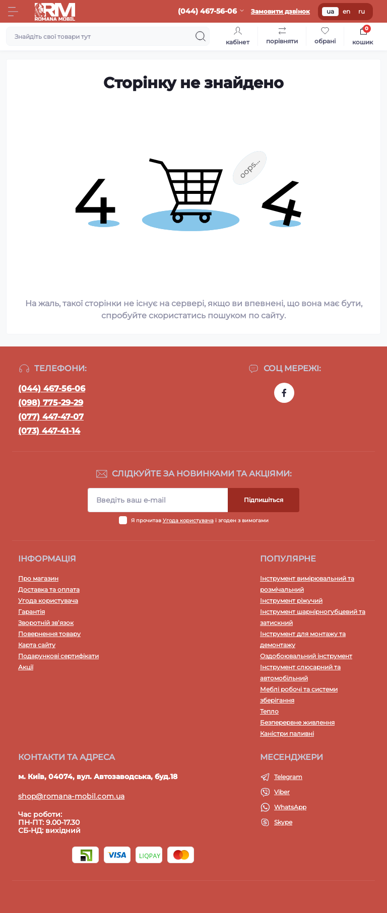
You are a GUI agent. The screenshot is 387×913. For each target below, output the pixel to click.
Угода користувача (188, 520)
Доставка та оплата (49, 589)
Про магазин (38, 578)
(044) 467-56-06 (51, 388)
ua (330, 11)
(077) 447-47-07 (51, 417)
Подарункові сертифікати (58, 656)
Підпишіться (263, 500)
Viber (282, 792)
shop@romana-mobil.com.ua (71, 796)
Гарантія (31, 611)
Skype (283, 822)
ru (361, 11)
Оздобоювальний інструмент (306, 656)
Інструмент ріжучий (291, 600)
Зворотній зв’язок (46, 622)
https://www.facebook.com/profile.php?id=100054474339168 (284, 393)
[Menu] (13, 12)
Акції (25, 667)
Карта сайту (36, 645)
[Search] (200, 36)
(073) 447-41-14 (49, 431)
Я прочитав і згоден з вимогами (200, 520)
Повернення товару (49, 634)
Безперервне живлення (297, 722)
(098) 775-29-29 (50, 402)
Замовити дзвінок (280, 11)
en (346, 11)
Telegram (288, 777)
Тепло (269, 711)
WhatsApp (290, 807)
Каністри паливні (287, 733)
